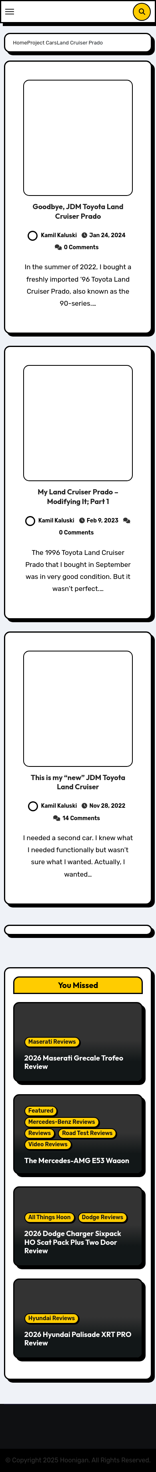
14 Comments (81, 818)
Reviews (39, 1133)
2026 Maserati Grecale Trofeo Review (73, 1062)
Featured (41, 1110)
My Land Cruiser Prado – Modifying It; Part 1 (78, 496)
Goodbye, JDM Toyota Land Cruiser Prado (78, 211)
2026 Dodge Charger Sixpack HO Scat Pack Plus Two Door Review (72, 1242)
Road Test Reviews (87, 1133)
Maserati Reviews (52, 1041)
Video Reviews (48, 1144)
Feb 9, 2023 (103, 520)
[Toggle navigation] (9, 11)
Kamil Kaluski (52, 235)
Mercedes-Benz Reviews (61, 1122)
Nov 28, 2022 (106, 806)
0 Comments (81, 247)
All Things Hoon (49, 1217)
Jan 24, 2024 (107, 235)
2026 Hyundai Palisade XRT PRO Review (78, 1339)
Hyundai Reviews (51, 1318)
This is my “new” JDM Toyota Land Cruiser (78, 782)
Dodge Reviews (102, 1217)
